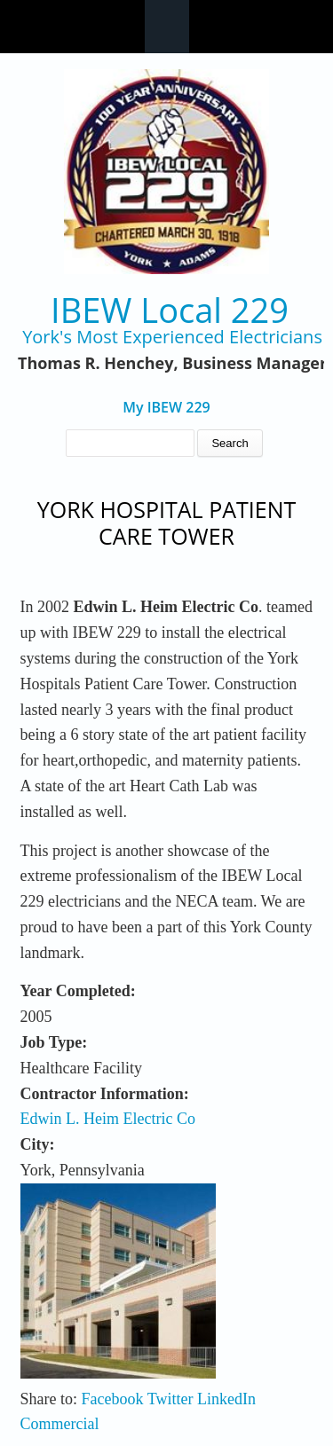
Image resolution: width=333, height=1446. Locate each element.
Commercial (59, 1424)
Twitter (170, 1399)
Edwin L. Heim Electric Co (107, 1119)
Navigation (167, 26)
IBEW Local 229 (170, 310)
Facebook (113, 1399)
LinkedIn (226, 1399)
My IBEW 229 (166, 407)
